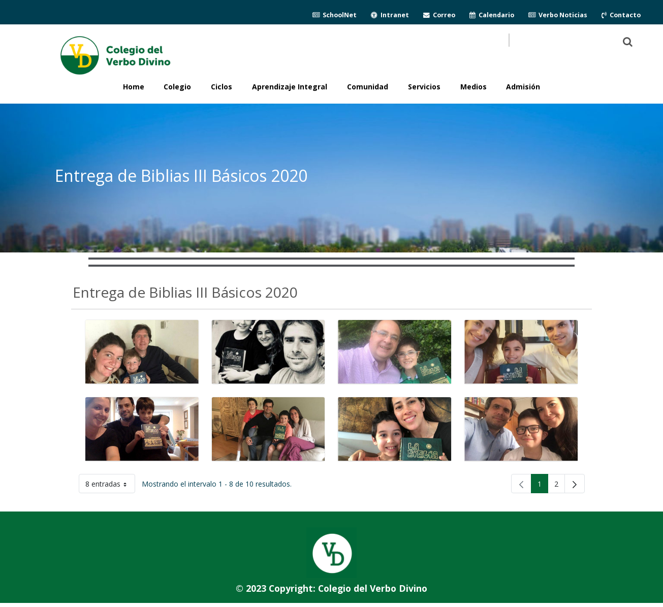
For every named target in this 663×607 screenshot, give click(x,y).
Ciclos (221, 86)
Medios (473, 86)
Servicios (424, 86)
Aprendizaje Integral (289, 86)
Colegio (177, 86)
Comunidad (367, 86)
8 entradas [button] (110, 486)
